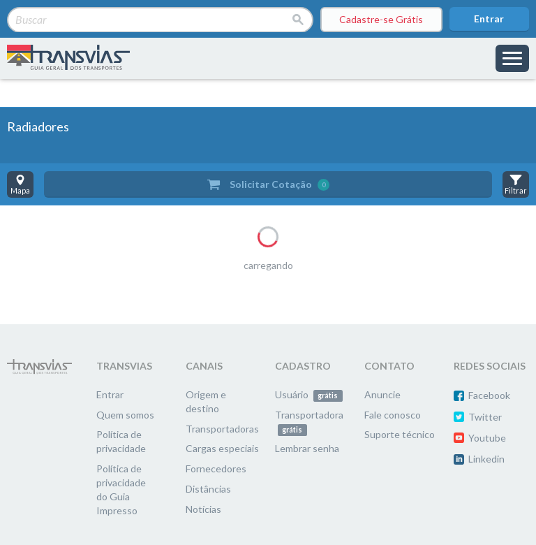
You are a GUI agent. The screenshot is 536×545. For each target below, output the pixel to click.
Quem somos (125, 415)
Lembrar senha (307, 448)
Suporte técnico (399, 434)
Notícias (203, 509)
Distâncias (208, 489)
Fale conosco (392, 415)
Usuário (309, 394)
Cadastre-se (381, 20)
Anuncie (382, 394)
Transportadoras (222, 429)
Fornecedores (216, 468)
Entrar (489, 18)
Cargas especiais (222, 448)
